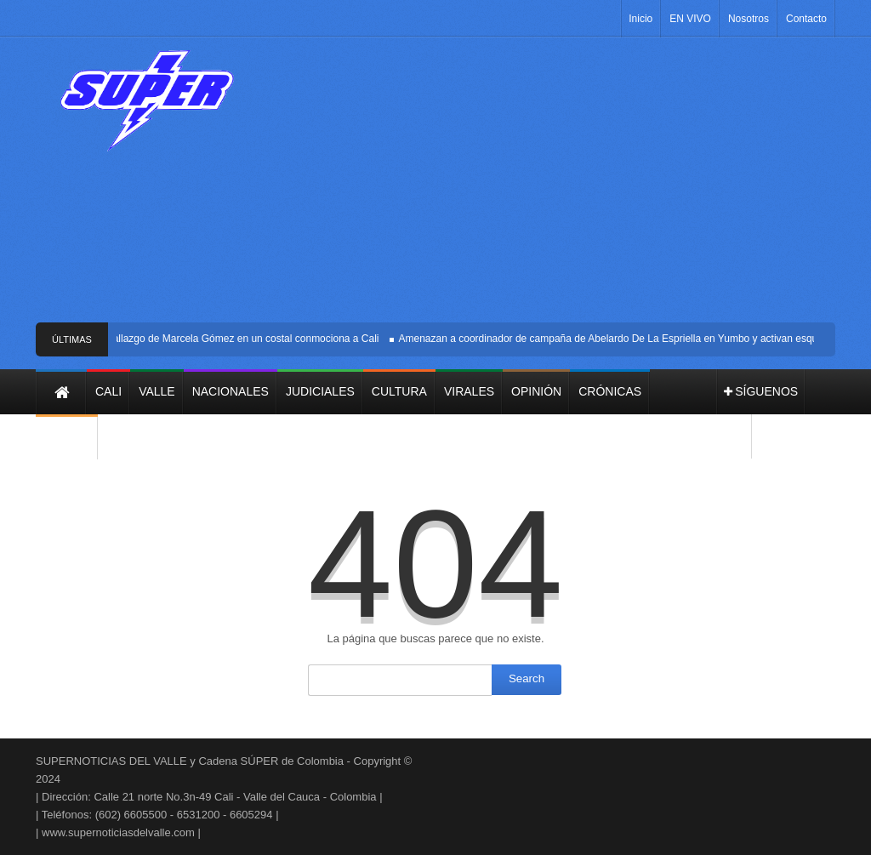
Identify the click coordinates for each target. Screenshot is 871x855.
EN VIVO (690, 19)
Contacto (806, 19)
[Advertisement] (550, 186)
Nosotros (748, 19)
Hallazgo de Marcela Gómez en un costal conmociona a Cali (245, 339)
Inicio (640, 19)
